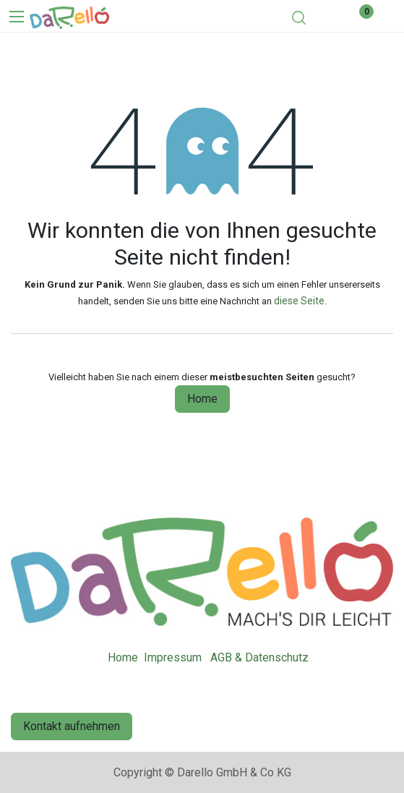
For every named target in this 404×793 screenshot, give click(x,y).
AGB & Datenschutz (259, 657)
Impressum (173, 657)
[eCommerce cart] (325, 17)
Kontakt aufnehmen (71, 726)
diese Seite (299, 301)
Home (202, 399)
